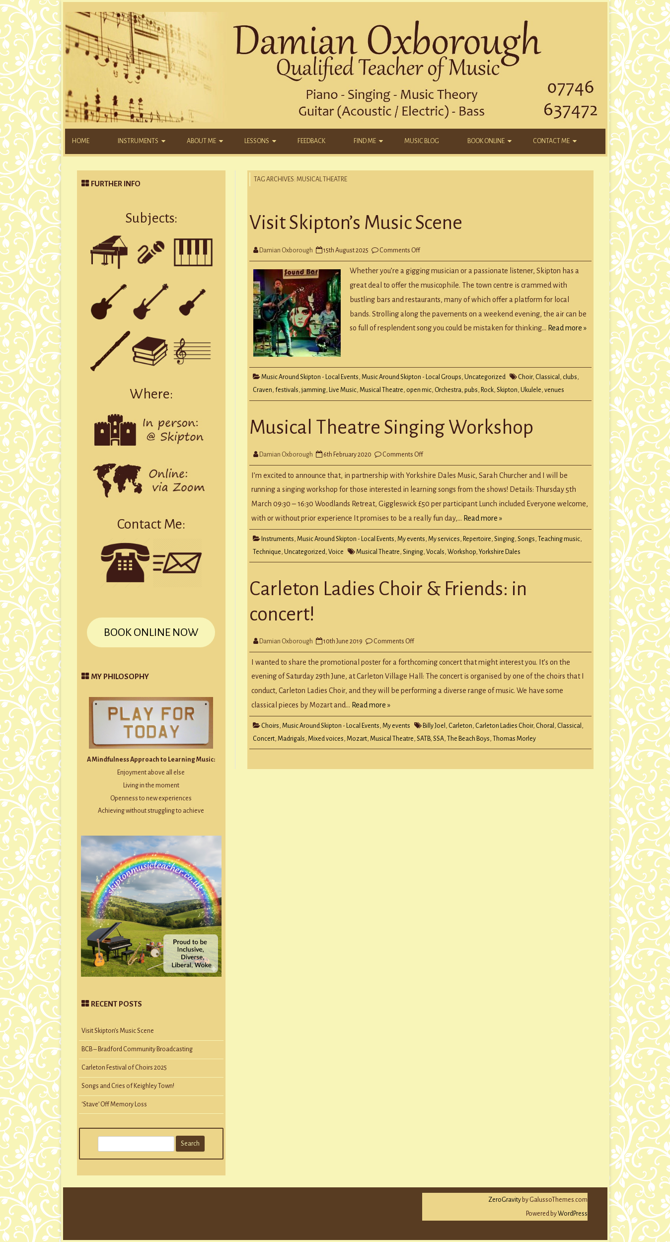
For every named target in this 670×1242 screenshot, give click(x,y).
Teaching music (559, 539)
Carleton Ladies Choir (504, 725)
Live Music (343, 390)
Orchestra (448, 390)
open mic (419, 390)
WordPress (572, 1213)
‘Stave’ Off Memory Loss (114, 1104)
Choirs (270, 725)
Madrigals (291, 738)
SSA (438, 738)
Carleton (460, 725)
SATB (423, 738)
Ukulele (531, 390)
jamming (313, 390)
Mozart (357, 738)
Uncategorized (485, 377)
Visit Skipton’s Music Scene (355, 222)
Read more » (567, 328)
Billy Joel (434, 725)
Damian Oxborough (286, 250)
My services (444, 539)
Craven (262, 390)
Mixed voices (326, 738)
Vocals (435, 551)
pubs (471, 390)
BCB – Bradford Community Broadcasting (137, 1049)
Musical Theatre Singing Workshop (391, 427)
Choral (545, 725)
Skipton (507, 390)
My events (411, 539)
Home (80, 141)
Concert (264, 738)
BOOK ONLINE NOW (151, 632)
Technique (267, 551)
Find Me (365, 141)
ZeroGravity (504, 1199)
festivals (286, 390)
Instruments (138, 141)
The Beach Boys (468, 738)
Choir (525, 377)
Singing (504, 539)
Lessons (256, 141)
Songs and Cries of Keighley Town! (127, 1086)
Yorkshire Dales (500, 551)
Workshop (461, 551)
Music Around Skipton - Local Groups (411, 377)
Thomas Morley (514, 738)
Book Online (486, 141)
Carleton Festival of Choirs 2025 (124, 1067)
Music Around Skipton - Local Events (310, 377)
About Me (201, 141)
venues (554, 390)
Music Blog (421, 141)
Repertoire (477, 539)
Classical (547, 377)
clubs (570, 377)
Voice (336, 551)
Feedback (311, 141)
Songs (526, 539)
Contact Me (551, 141)
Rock (487, 390)
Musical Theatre (381, 390)
